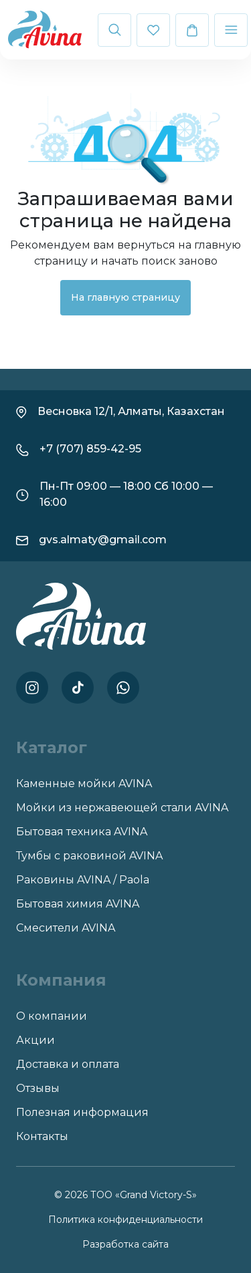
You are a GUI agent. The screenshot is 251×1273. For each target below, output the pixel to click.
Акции (35, 1040)
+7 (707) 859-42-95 (90, 448)
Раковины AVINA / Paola (82, 879)
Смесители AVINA (65, 928)
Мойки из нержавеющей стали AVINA (122, 807)
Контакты (42, 1136)
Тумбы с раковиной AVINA (89, 855)
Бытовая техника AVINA (81, 831)
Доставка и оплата (67, 1064)
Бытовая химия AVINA (77, 903)
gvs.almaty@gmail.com (103, 539)
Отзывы (38, 1088)
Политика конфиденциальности (125, 1220)
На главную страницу (125, 297)
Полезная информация (82, 1112)
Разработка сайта (125, 1244)
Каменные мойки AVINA (84, 783)
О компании (51, 1016)
